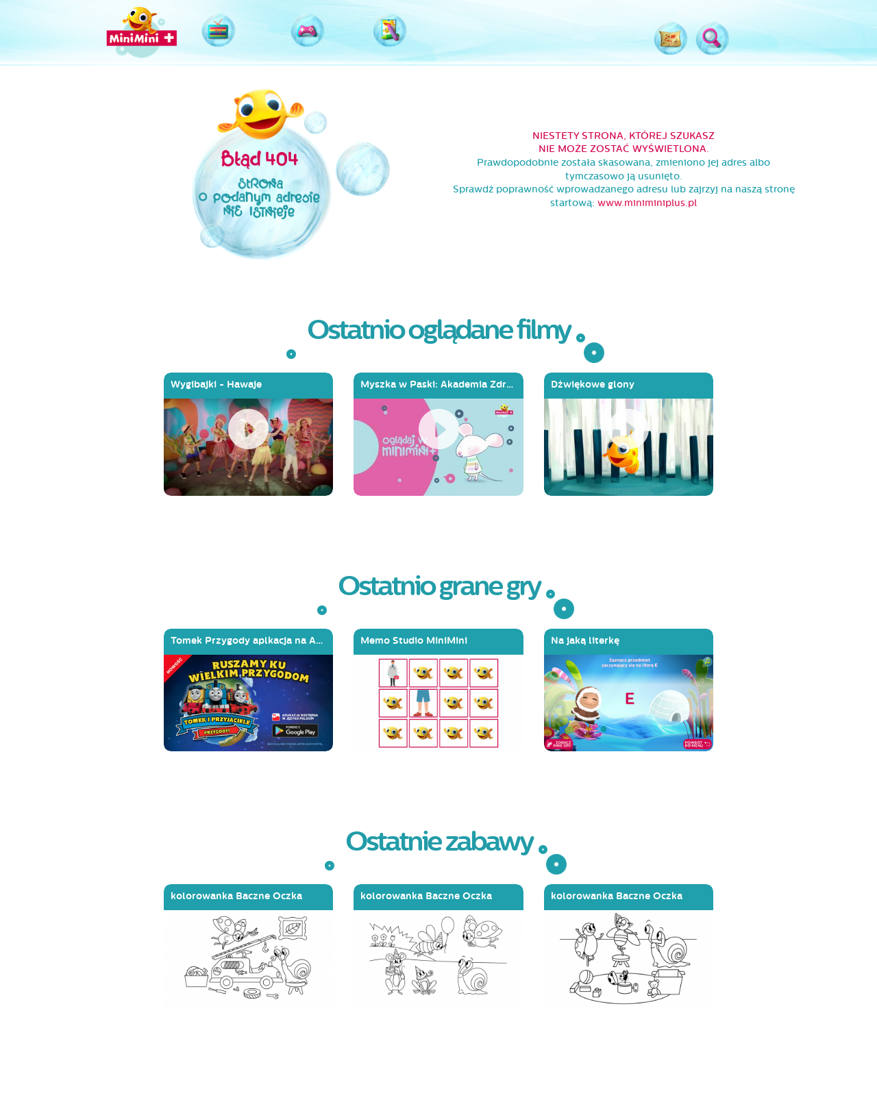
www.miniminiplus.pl (647, 203)
